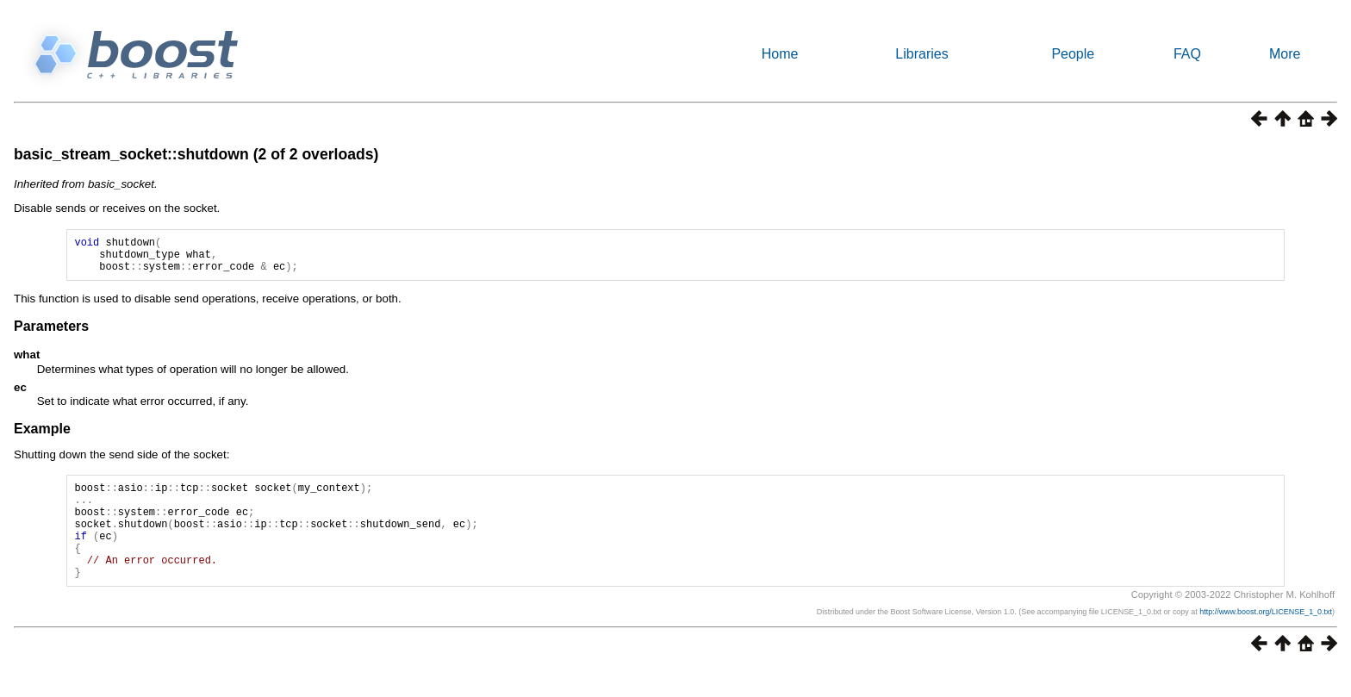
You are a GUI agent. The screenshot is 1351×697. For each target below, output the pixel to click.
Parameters (51, 334)
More (1284, 54)
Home (780, 54)
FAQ (1187, 54)
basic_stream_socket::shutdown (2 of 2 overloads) (196, 154)
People (1072, 54)
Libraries (921, 54)
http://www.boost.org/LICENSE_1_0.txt (1265, 640)
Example (42, 436)
